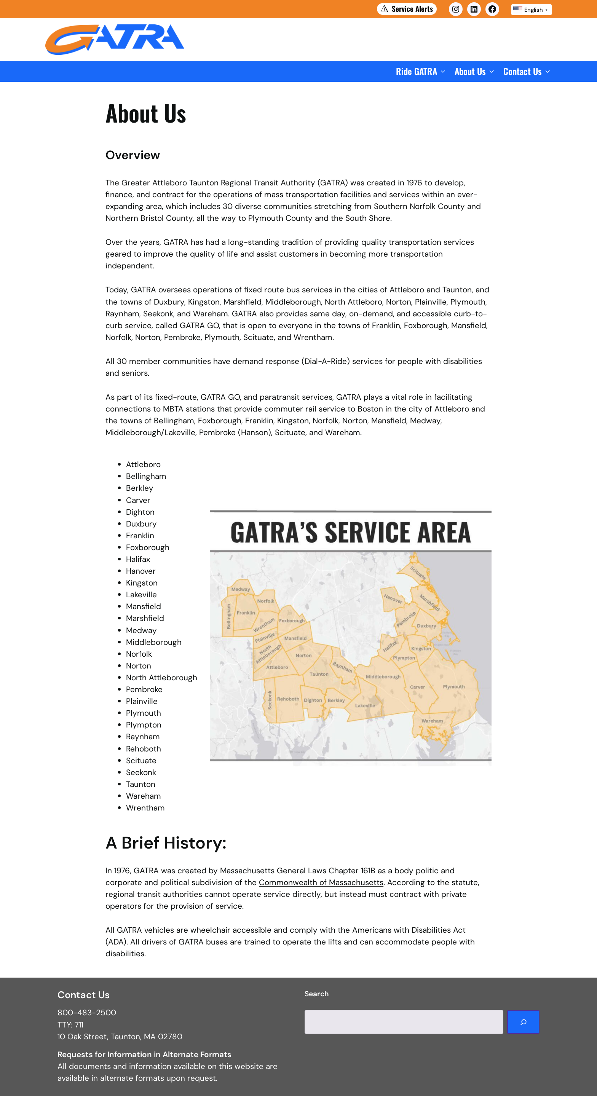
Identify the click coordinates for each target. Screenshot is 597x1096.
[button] (421, 71)
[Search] (523, 1022)
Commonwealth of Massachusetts (321, 882)
